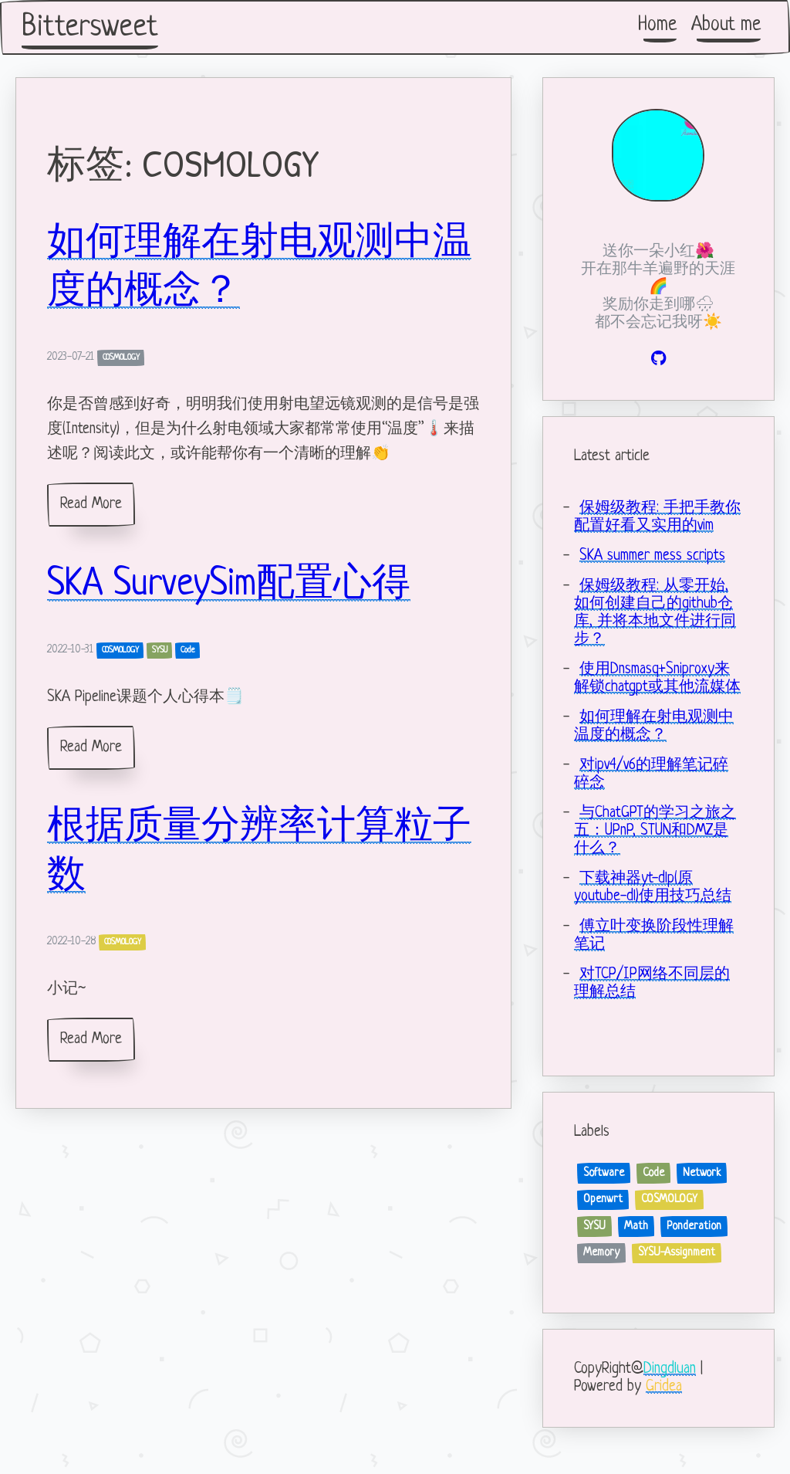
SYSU (159, 650)
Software (603, 1173)
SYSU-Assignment (676, 1252)
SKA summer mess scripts (652, 556)
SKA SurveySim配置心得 (228, 585)
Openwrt (603, 1199)
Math (636, 1226)
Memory (601, 1252)
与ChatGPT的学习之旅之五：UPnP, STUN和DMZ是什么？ (655, 831)
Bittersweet (90, 28)
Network (702, 1173)
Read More (91, 504)
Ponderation (694, 1226)
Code (188, 650)
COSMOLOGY (121, 357)
